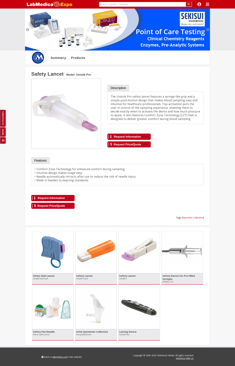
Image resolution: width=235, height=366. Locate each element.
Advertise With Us (185, 358)
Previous (27, 29)
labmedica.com (60, 356)
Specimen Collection (193, 217)
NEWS (2, 132)
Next (207, 29)
